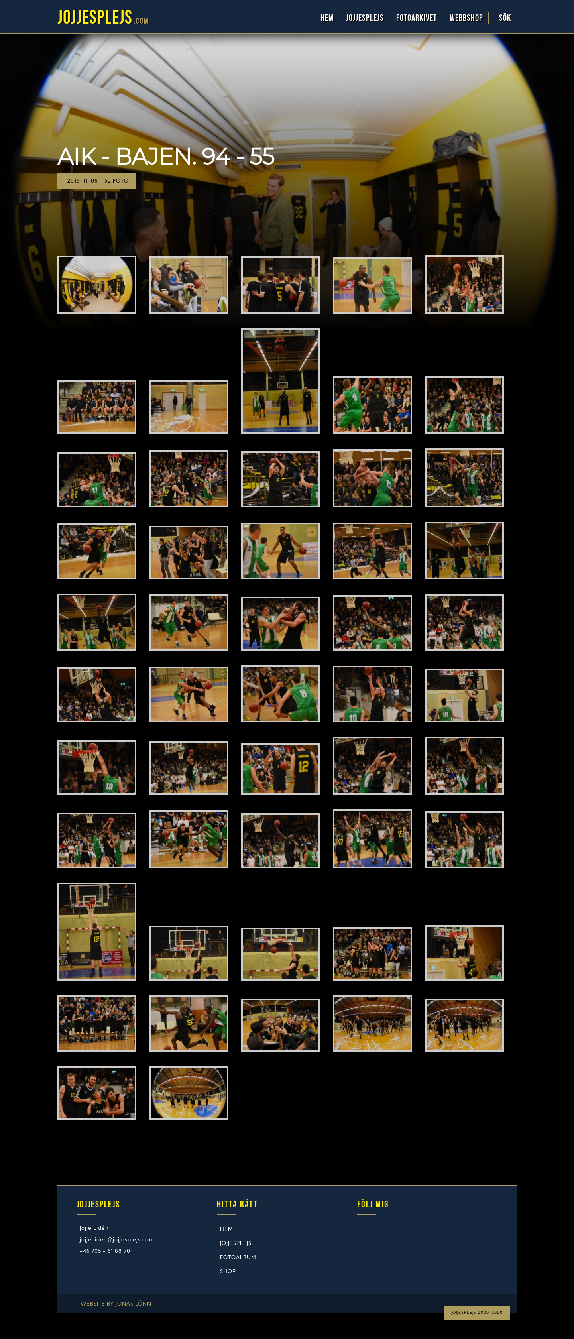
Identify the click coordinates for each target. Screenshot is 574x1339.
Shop (228, 1271)
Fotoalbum (238, 1257)
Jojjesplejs (366, 18)
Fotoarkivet (417, 18)
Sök (505, 18)
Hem (327, 18)
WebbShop (466, 18)
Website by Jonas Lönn (116, 1304)
